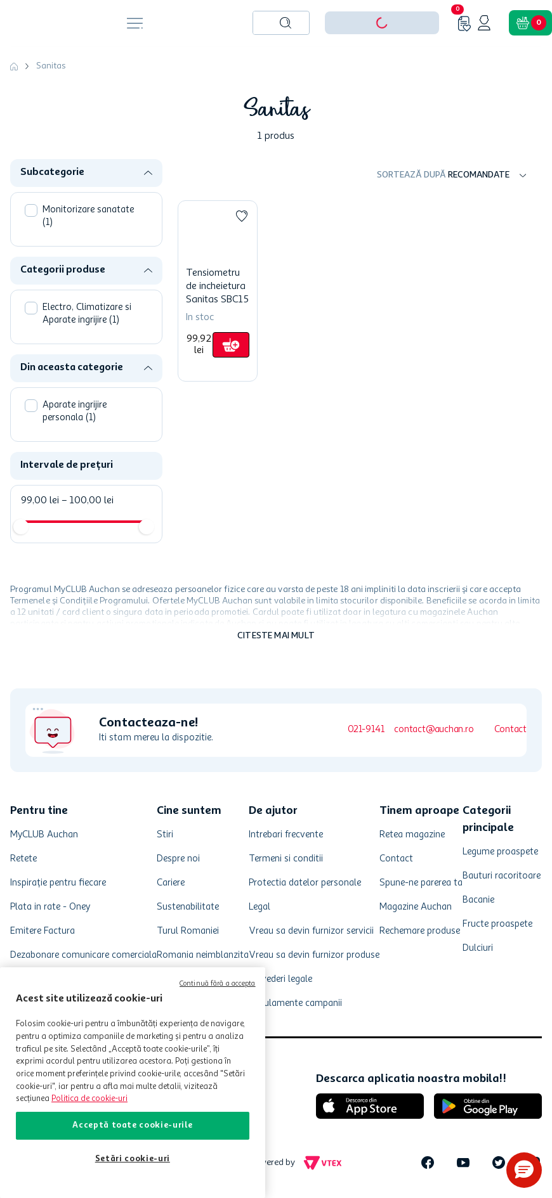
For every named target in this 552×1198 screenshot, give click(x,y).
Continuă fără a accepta (218, 984)
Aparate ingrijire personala (75, 412)
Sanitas (50, 65)
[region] (132, 1082)
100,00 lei (88, 501)
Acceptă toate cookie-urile (132, 1125)
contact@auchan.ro (433, 730)
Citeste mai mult (276, 635)
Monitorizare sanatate (88, 216)
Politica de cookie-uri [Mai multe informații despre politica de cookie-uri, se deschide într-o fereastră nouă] (89, 1099)
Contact (510, 730)
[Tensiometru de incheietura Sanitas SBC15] (217, 291)
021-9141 (366, 730)
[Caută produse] (285, 22)
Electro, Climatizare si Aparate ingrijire (87, 314)
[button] (91, 173)
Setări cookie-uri (132, 1159)
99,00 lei (40, 501)
